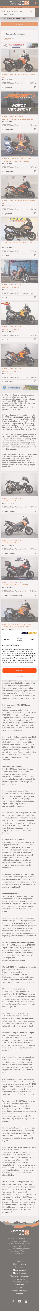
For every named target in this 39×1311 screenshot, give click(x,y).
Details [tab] (32, 639)
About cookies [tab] (19, 639)
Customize (19, 676)
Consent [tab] (7, 639)
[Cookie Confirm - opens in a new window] (29, 633)
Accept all (19, 670)
